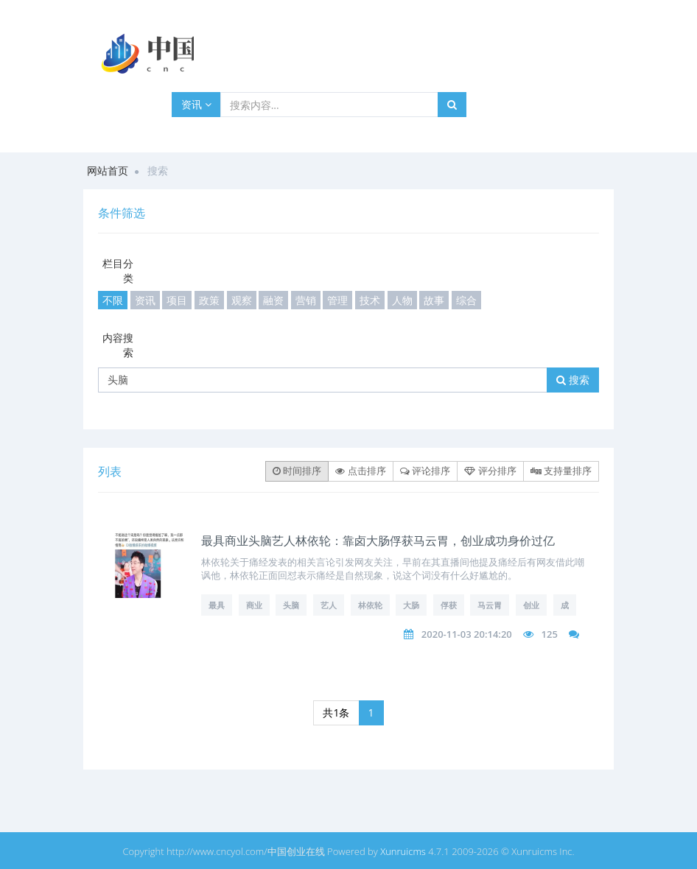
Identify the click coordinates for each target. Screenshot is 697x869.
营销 (305, 300)
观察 (241, 300)
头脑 (291, 605)
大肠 (411, 605)
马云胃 (489, 605)
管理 (337, 300)
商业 (254, 605)
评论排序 (425, 470)
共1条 (336, 713)
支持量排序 (561, 470)
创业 (531, 605)
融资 (273, 300)
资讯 (196, 104)
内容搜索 (117, 345)
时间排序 (297, 470)
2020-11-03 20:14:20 (466, 634)
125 (550, 634)
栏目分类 (117, 270)
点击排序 (360, 470)
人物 (402, 300)
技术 (370, 300)
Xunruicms (403, 851)
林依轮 (370, 605)
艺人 (329, 605)
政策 (209, 300)
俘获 (449, 605)
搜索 (572, 380)
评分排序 (490, 470)
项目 (177, 300)
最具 (217, 605)
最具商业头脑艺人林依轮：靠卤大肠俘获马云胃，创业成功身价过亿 (378, 540)
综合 (466, 300)
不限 (112, 300)
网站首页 (107, 170)
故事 (434, 300)
